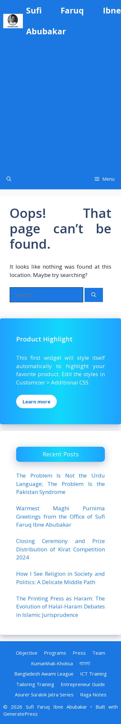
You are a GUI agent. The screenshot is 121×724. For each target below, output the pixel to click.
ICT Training (93, 673)
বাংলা (84, 663)
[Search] (94, 295)
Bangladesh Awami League (44, 673)
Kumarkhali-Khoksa (52, 663)
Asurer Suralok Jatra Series (44, 694)
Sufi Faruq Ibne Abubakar (73, 21)
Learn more (36, 401)
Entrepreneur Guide (83, 684)
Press (79, 653)
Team (98, 653)
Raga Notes (93, 694)
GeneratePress (20, 714)
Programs (55, 653)
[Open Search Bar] (9, 178)
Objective (26, 653)
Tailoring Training (35, 684)
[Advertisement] (60, 105)
